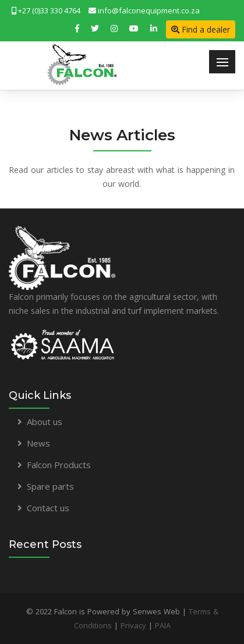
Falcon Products (59, 464)
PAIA (163, 625)
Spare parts (50, 486)
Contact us (48, 508)
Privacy (133, 625)
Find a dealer (200, 29)
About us (44, 421)
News (38, 443)
